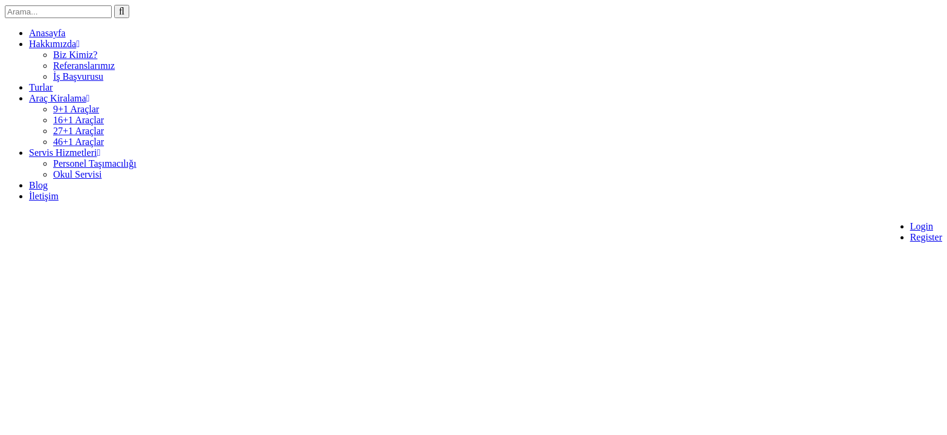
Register (926, 237)
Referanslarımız (84, 65)
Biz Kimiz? (75, 55)
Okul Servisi (77, 174)
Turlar (41, 87)
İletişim (44, 196)
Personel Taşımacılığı (94, 163)
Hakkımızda (54, 44)
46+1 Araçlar (78, 142)
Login (921, 226)
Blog (38, 185)
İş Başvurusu (78, 76)
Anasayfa (47, 33)
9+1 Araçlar (76, 109)
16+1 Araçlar (78, 120)
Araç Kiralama (59, 98)
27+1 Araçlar (78, 131)
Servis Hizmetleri (64, 152)
